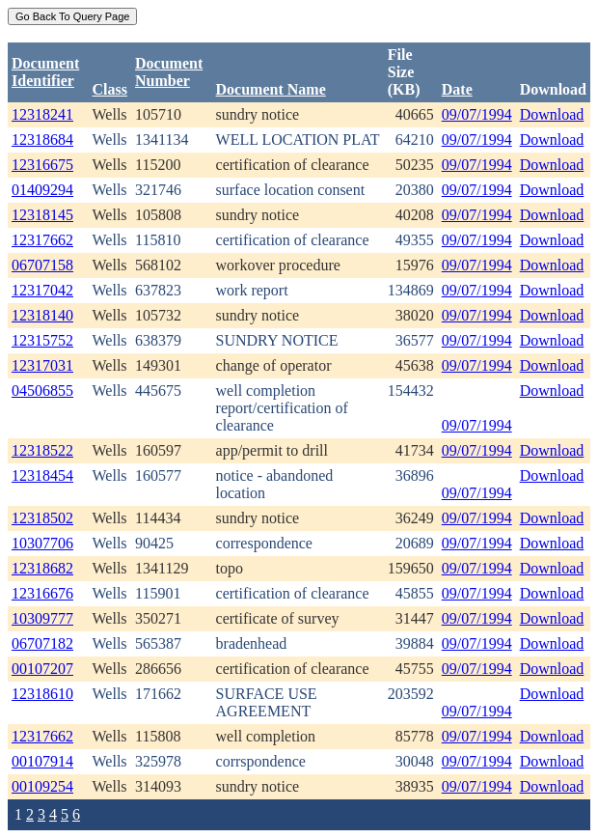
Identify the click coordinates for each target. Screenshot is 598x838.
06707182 (42, 643)
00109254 (42, 786)
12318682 (42, 568)
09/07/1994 (477, 114)
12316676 (42, 593)
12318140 (42, 315)
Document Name (271, 89)
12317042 (42, 290)
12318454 (42, 475)
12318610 (42, 693)
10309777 (42, 618)
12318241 (42, 114)
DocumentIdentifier (45, 72)
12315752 (42, 340)
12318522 (42, 450)
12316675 (42, 164)
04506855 (42, 390)
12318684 (42, 139)
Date (457, 89)
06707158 (42, 265)
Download (552, 114)
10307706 (42, 543)
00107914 (42, 761)
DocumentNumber (169, 72)
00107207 (42, 668)
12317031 (42, 365)
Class (110, 89)
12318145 (42, 215)
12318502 (42, 518)
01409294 (42, 190)
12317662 (42, 240)
